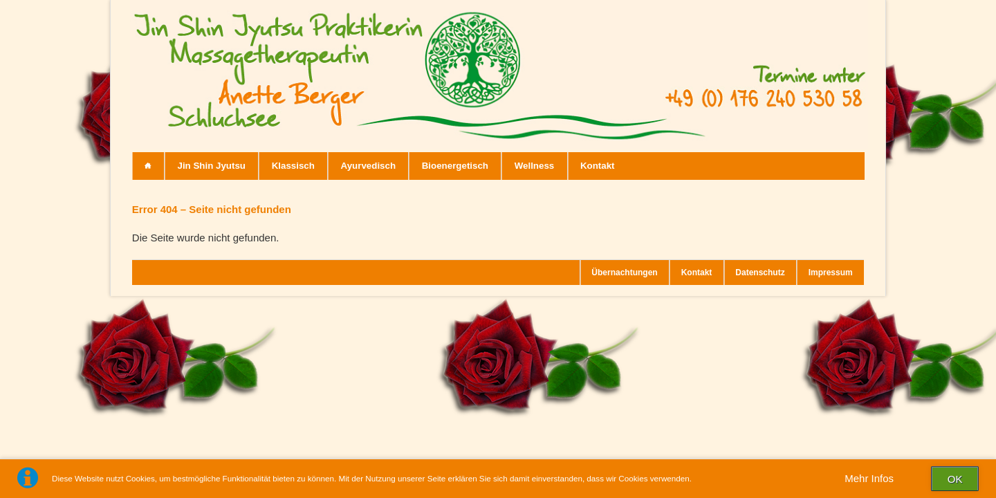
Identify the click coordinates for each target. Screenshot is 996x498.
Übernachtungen (624, 272)
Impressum (831, 272)
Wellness (535, 165)
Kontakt (597, 165)
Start (148, 166)
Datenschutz (759, 272)
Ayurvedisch (368, 165)
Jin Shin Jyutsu (211, 165)
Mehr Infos (869, 478)
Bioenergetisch (455, 165)
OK (955, 479)
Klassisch (293, 165)
